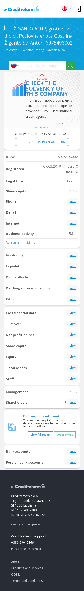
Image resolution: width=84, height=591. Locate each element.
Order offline (65, 435)
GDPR (15, 574)
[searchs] (43, 65)
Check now (62, 123)
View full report (40, 435)
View (73, 201)
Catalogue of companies (25, 524)
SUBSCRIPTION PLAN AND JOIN (42, 142)
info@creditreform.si (26, 549)
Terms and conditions (27, 580)
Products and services (27, 568)
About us (17, 562)
